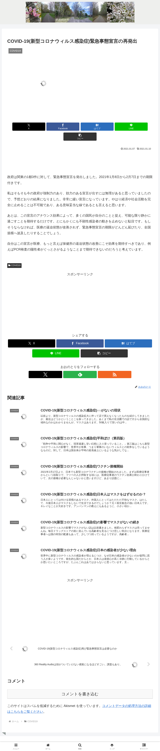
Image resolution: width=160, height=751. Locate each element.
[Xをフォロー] (71, 364)
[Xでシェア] (31, 127)
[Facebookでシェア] (55, 127)
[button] (128, 127)
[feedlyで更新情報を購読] (80, 364)
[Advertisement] (80, 151)
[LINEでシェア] (104, 127)
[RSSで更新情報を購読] (88, 364)
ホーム (70, 739)
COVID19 (14, 255)
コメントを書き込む (80, 688)
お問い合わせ (85, 739)
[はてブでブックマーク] (80, 127)
